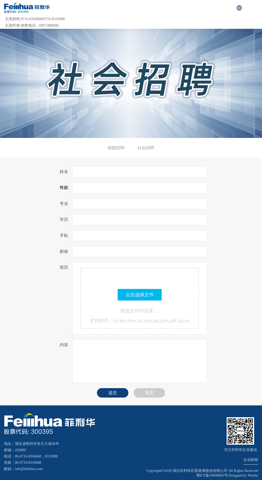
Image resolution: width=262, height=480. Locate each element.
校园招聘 (116, 148)
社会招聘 (146, 148)
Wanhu (253, 475)
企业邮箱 (250, 460)
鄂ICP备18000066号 (212, 475)
